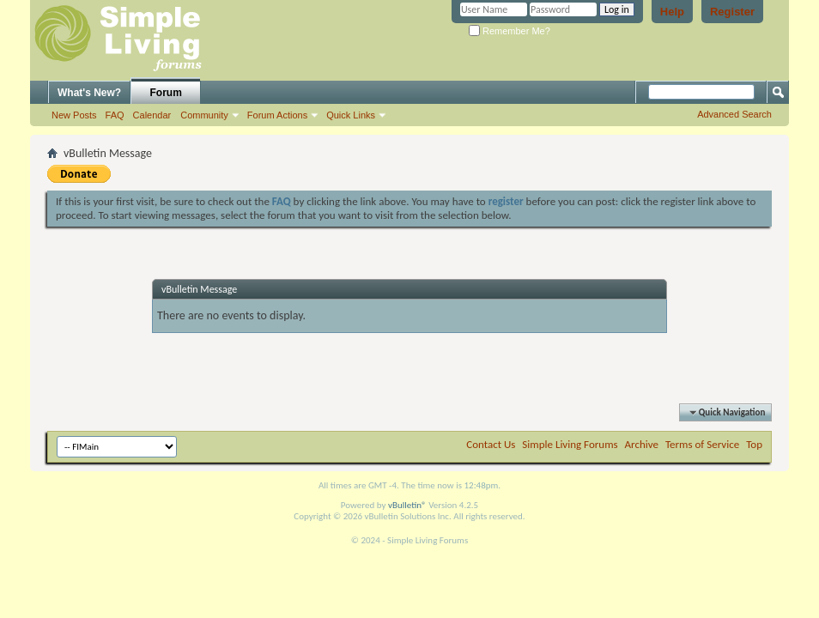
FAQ (115, 115)
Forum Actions (277, 115)
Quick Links (350, 115)
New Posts (74, 115)
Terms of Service (702, 444)
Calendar (152, 115)
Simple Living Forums (569, 444)
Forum (166, 93)
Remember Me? (509, 31)
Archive (641, 444)
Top (754, 444)
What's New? (89, 93)
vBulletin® (407, 505)
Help (672, 11)
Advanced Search (734, 114)
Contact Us (490, 444)
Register (732, 11)
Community (204, 115)
